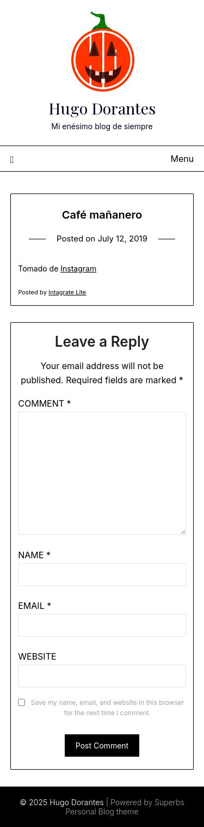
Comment (44, 403)
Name (34, 555)
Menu (182, 158)
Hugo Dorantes (102, 108)
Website (37, 656)
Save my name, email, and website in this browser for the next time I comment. (107, 707)
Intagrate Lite (67, 292)
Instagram (78, 268)
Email (34, 605)
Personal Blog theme (101, 811)
